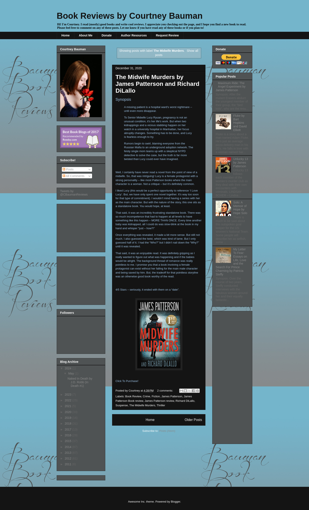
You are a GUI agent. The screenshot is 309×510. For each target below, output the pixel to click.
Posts (68, 169)
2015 (68, 441)
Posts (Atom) (167, 430)
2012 (68, 458)
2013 (68, 452)
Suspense (122, 405)
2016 (68, 435)
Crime (146, 396)
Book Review (133, 396)
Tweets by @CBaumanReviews (74, 192)
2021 (68, 406)
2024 (68, 368)
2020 (68, 412)
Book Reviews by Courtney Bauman (130, 15)
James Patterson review (159, 400)
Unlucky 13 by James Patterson (240, 162)
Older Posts (193, 420)
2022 (68, 400)
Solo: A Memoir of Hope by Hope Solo (240, 208)
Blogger (175, 501)
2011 (68, 464)
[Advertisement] (81, 227)
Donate (107, 35)
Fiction (156, 396)
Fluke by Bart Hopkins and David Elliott (240, 123)
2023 (68, 394)
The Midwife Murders (142, 405)
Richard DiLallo (185, 400)
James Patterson (171, 396)
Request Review (167, 35)
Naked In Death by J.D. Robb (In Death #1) (80, 382)
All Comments (73, 176)
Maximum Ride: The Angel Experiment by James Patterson (230, 86)
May (71, 373)
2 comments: (165, 390)
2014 (68, 447)
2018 (68, 423)
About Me (85, 35)
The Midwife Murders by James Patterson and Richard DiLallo (157, 84)
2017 (68, 429)
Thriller (161, 405)
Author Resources (134, 35)
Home (65, 35)
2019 (68, 417)
